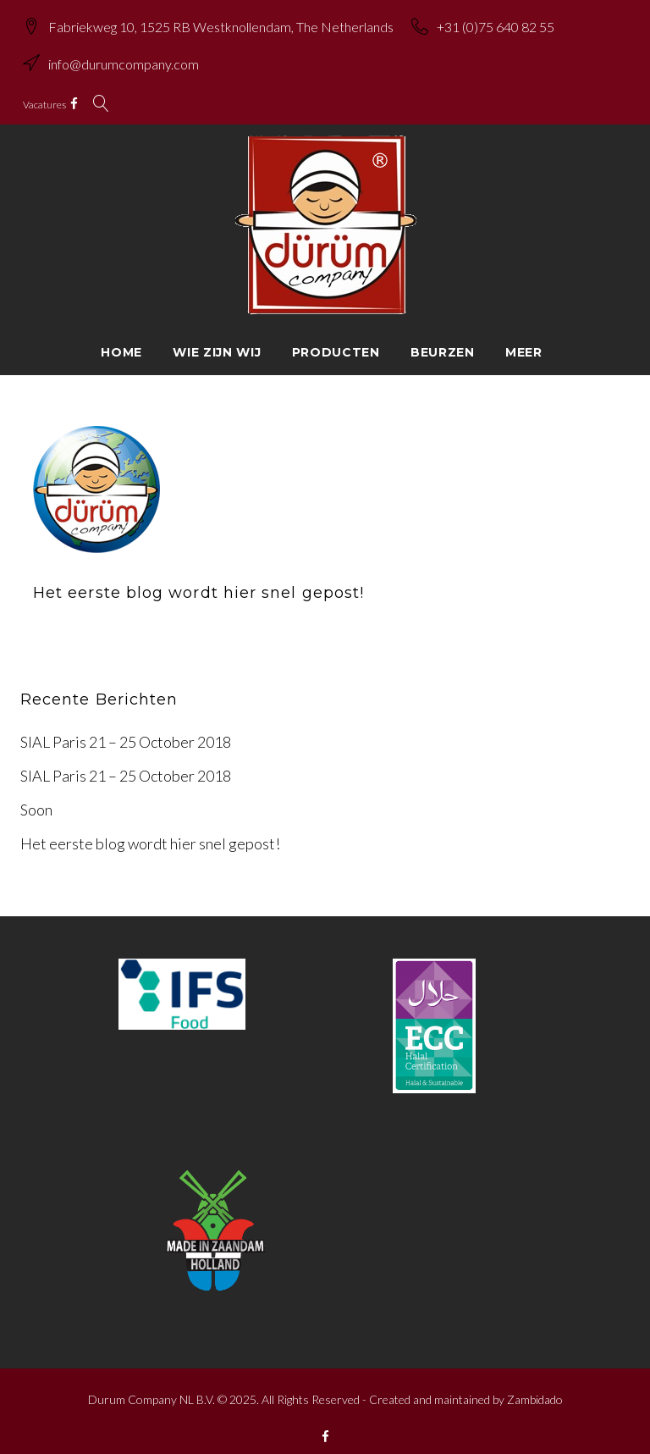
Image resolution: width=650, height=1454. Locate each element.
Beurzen (442, 338)
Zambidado (535, 1385)
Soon (36, 796)
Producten (336, 338)
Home (121, 338)
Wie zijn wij (217, 338)
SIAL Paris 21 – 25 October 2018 (125, 728)
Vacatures (54, 94)
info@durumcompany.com (133, 60)
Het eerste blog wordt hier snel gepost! (198, 579)
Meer (524, 338)
